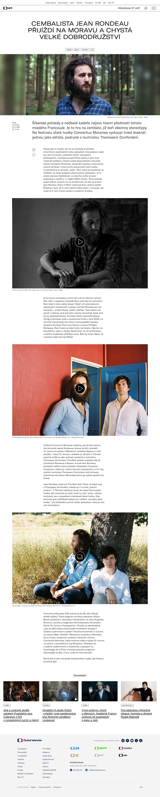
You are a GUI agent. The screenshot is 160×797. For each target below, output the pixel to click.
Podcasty (20, 763)
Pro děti (98, 3)
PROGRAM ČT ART (129, 8)
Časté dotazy (48, 773)
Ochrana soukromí (44, 787)
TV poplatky (22, 756)
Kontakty (46, 777)
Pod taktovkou (127, 705)
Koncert (85, 50)
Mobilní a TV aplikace (25, 773)
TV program (89, 3)
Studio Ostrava (48, 759)
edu (104, 3)
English (33, 787)
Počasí (19, 766)
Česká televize (51, 3)
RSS (141, 787)
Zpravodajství (63, 3)
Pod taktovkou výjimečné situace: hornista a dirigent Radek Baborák (136, 713)
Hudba (69, 50)
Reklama (46, 752)
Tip (92, 50)
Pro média (46, 749)
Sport (72, 3)
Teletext (20, 759)
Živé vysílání (22, 752)
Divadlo (46, 705)
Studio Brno (47, 756)
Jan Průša (15, 125)
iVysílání (79, 3)
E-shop (20, 770)
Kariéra (45, 766)
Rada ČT (46, 763)
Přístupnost (57, 787)
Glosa (77, 50)
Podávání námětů (49, 770)
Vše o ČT (111, 3)
